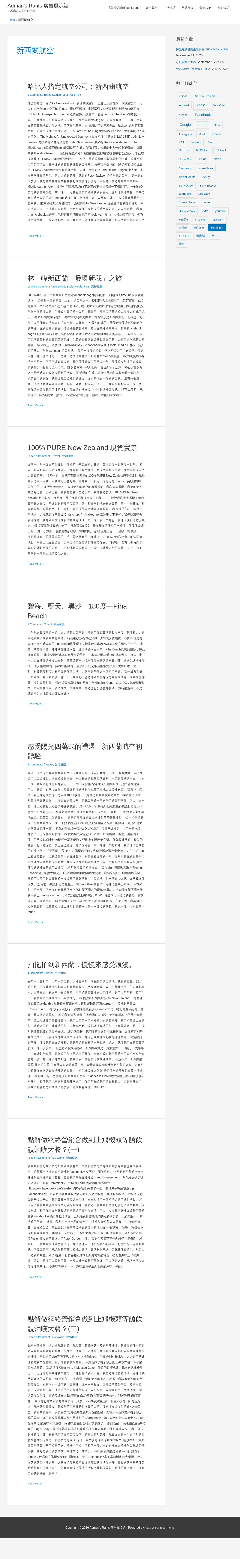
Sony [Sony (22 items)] (206, 178)
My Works (61, 1178)
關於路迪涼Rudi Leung (124, 8)
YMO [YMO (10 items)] (205, 212)
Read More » (36, 236)
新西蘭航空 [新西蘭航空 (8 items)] (217, 228)
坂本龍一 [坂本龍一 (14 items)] (218, 221)
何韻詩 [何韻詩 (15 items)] (183, 221)
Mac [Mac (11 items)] (210, 143)
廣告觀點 (152, 8)
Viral (68, 95)
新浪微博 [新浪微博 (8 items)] (199, 228)
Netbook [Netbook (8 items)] (221, 151)
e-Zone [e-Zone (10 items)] (183, 116)
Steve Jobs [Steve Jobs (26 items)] (187, 203)
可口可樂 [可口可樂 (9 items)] (200, 221)
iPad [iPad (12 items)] (202, 135)
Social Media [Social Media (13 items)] (187, 178)
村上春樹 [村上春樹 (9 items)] (184, 236)
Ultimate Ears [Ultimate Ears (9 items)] (187, 212)
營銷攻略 (206, 8)
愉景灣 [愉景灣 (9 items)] (183, 228)
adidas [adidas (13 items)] (183, 97)
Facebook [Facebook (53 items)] (203, 116)
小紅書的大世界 (186, 63)
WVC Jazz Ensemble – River (195, 70)
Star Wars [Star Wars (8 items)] (204, 194)
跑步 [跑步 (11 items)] (181, 244)
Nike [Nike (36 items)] (202, 160)
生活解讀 (170, 8)
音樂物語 (224, 8)
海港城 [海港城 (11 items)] (200, 236)
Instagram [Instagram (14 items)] (185, 135)
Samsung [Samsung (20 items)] (185, 169)
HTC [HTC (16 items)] (217, 126)
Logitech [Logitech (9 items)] (196, 143)
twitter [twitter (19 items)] (207, 203)
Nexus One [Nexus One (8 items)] (185, 160)
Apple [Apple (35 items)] (200, 106)
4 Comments (36, 775)
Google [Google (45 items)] (185, 126)
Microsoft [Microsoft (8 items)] (184, 151)
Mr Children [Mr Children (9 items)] (203, 151)
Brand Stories (55, 95)
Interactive (61, 287)
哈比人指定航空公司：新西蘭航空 (84, 87)
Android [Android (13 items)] (184, 106)
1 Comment (35, 95)
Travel (59, 466)
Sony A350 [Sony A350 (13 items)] (186, 186)
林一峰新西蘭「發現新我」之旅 (80, 279)
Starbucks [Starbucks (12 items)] (185, 194)
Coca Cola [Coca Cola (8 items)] (218, 106)
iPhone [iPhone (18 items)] (216, 135)
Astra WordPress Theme (159, 1548)
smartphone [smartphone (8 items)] (206, 169)
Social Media (78, 287)
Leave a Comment (40, 287)
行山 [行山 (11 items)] (214, 236)
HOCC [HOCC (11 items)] (202, 126)
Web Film (79, 95)
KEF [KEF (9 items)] (181, 143)
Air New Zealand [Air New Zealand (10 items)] (204, 97)
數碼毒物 (188, 8)
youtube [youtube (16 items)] (220, 212)
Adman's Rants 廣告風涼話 (41, 6)
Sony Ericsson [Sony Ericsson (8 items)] (208, 186)
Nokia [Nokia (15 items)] (217, 160)
